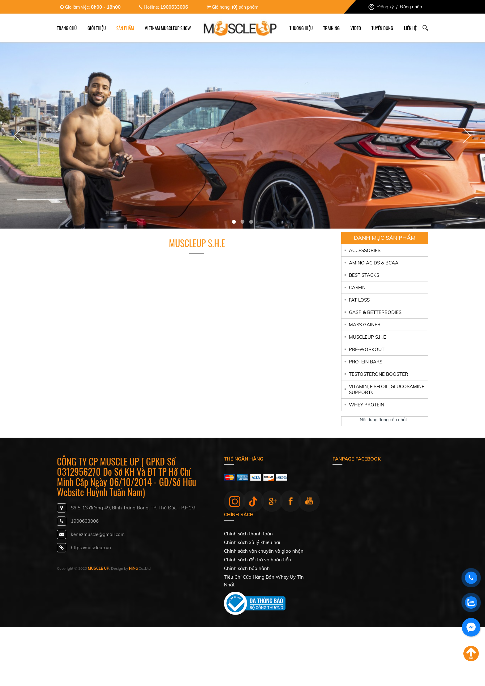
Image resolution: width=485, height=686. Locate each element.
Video (355, 27)
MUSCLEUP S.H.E (367, 337)
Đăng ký (385, 7)
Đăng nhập (411, 7)
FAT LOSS (359, 300)
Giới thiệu (97, 27)
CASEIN (357, 287)
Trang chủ (67, 27)
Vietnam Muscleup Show (168, 27)
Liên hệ (410, 27)
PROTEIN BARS (365, 362)
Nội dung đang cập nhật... (385, 419)
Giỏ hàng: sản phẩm (232, 7)
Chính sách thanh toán (248, 534)
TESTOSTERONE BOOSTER (378, 374)
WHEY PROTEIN (366, 405)
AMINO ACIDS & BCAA (373, 263)
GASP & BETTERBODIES (375, 312)
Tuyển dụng (382, 27)
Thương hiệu (301, 27)
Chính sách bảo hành (247, 568)
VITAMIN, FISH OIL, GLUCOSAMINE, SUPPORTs (387, 389)
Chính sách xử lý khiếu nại (252, 542)
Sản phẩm (125, 27)
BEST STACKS (364, 275)
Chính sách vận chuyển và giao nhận (263, 551)
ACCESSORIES (364, 250)
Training (331, 27)
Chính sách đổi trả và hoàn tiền (257, 560)
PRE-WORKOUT (366, 349)
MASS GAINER (364, 325)
